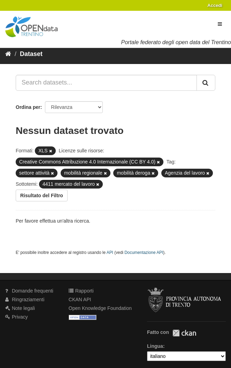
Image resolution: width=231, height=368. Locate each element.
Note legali (20, 308)
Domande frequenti (29, 291)
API (110, 252)
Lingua (155, 346)
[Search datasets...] (106, 83)
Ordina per (28, 107)
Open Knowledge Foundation (100, 308)
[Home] (8, 53)
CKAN (184, 333)
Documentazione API (143, 252)
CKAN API (80, 299)
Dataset (31, 53)
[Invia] (206, 83)
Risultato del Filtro (41, 195)
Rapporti (81, 291)
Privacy (16, 317)
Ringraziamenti (24, 299)
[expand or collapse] (220, 24)
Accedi (214, 5)
